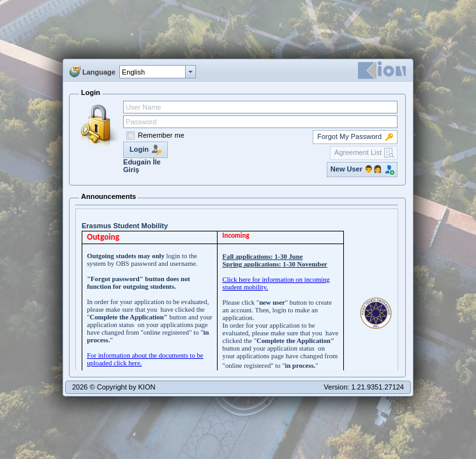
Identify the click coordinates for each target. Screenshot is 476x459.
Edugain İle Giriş (142, 165)
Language (98, 72)
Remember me (161, 135)
